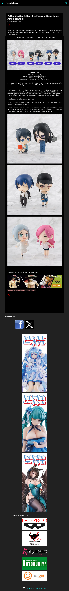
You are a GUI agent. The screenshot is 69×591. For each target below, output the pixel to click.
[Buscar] (66, 3)
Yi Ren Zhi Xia (31, 290)
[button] (8, 25)
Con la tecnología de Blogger (34, 588)
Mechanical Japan (12, 3)
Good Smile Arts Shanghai (16, 290)
